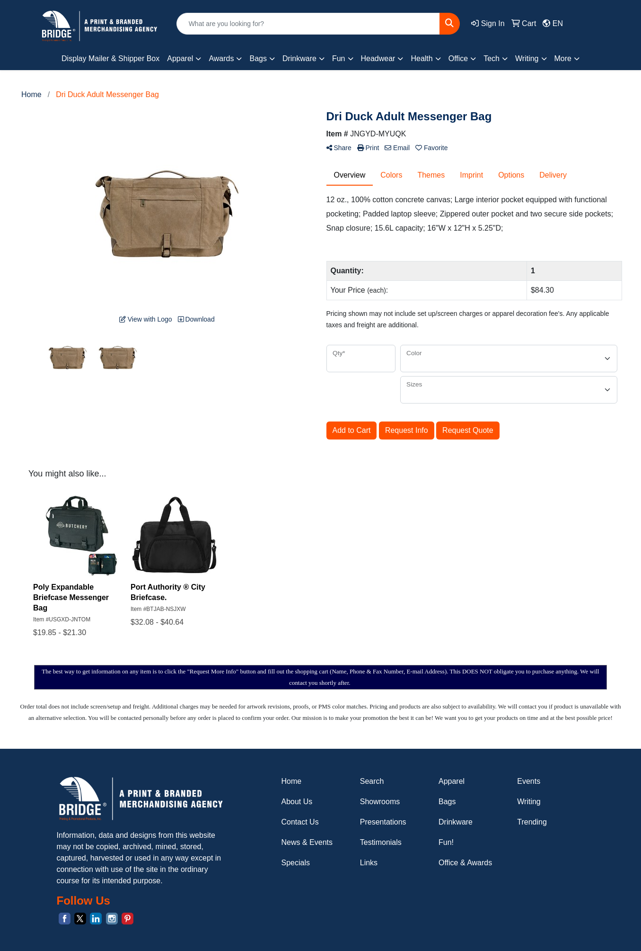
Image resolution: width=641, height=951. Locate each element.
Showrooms (380, 802)
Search (372, 781)
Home (291, 781)
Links (369, 863)
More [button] (562, 58)
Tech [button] (491, 58)
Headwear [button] (378, 58)
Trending (532, 822)
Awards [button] (221, 58)
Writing (529, 802)
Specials (295, 863)
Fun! (446, 842)
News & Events (307, 842)
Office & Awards (465, 863)
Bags (447, 802)
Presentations (383, 822)
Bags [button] (257, 58)
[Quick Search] (308, 24)
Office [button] (458, 58)
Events (528, 781)
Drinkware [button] (299, 58)
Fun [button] (338, 58)
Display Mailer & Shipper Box (110, 58)
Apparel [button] (180, 58)
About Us (297, 802)
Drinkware (456, 822)
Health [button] (421, 58)
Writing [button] (527, 58)
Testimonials (381, 842)
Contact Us (300, 822)
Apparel (452, 781)
